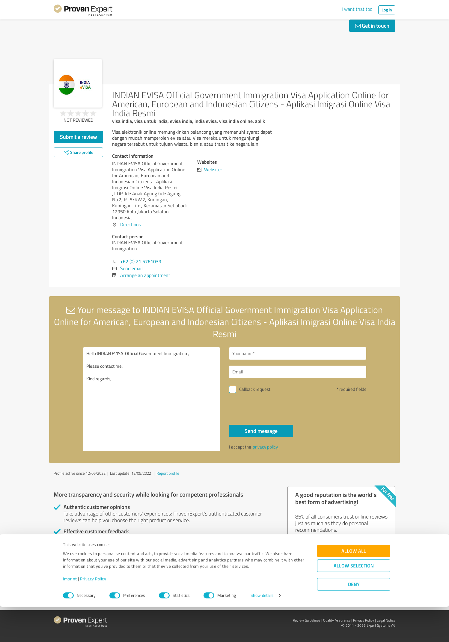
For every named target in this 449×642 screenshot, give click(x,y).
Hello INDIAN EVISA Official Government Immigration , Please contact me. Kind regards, (151, 399)
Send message (261, 431)
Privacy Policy (93, 614)
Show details (262, 631)
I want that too (357, 9)
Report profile (167, 473)
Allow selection (354, 601)
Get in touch (372, 25)
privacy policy (265, 447)
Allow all (353, 586)
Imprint (70, 614)
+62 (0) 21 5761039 (140, 261)
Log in (387, 10)
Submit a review (78, 137)
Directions (130, 224)
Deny (354, 619)
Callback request (254, 389)
